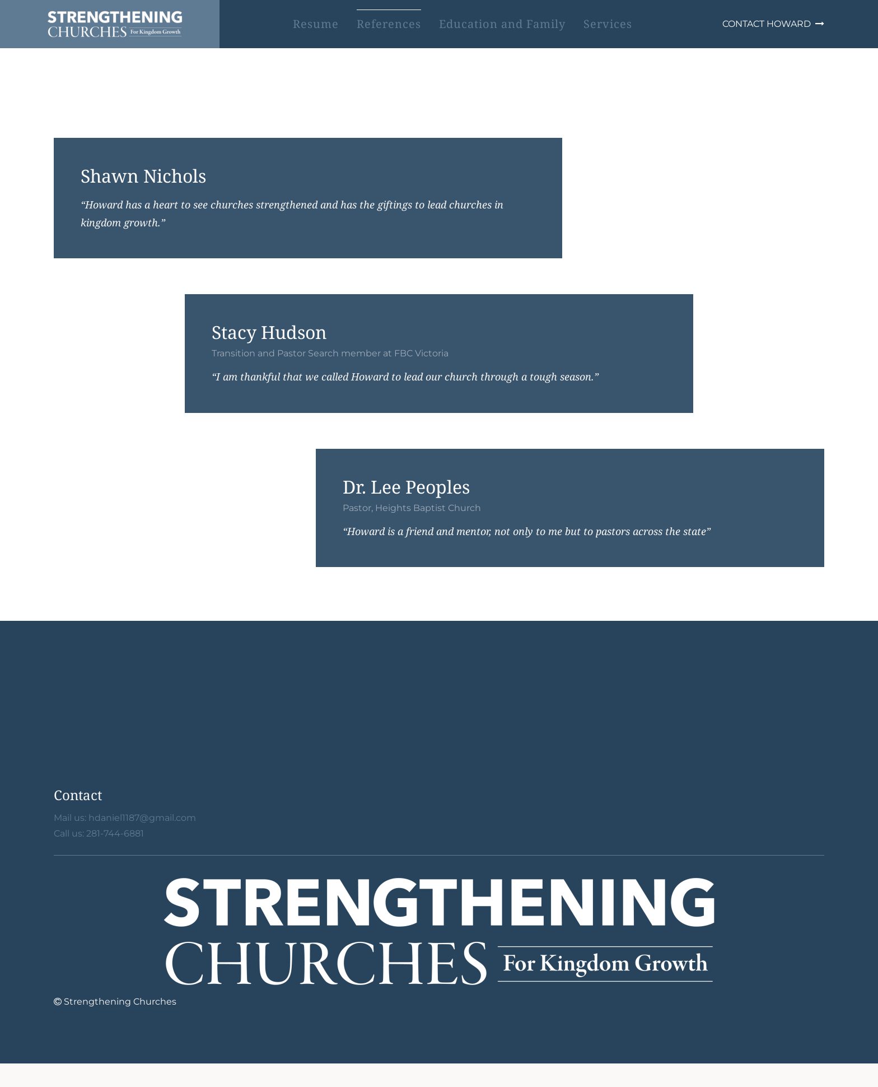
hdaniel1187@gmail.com (142, 817)
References (389, 23)
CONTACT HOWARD (773, 23)
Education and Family (502, 23)
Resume (316, 23)
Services (607, 23)
